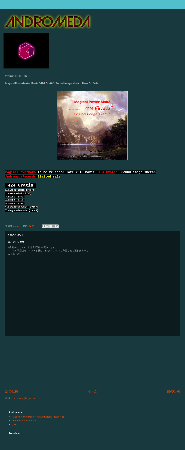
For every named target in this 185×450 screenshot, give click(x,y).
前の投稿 (173, 391)
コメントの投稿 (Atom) (23, 398)
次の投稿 (11, 391)
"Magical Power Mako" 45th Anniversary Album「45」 (39, 416)
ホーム (92, 391)
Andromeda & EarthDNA (24, 420)
